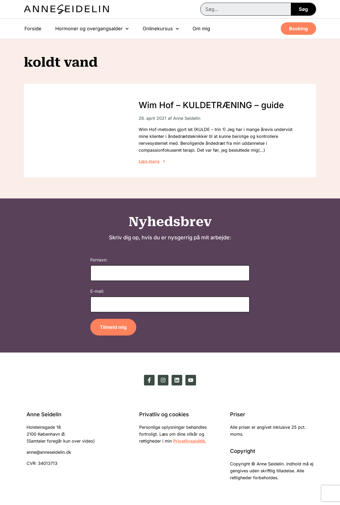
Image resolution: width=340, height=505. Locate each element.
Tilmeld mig (113, 327)
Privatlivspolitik (189, 441)
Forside (32, 28)
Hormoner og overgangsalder (92, 28)
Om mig (201, 28)
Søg (303, 9)
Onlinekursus (161, 28)
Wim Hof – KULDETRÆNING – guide (211, 105)
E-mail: (97, 291)
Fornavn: (99, 260)
